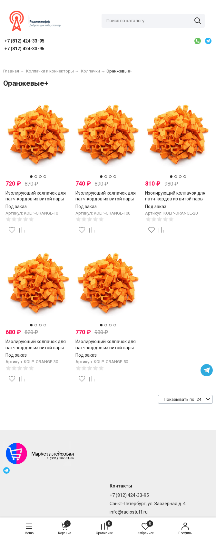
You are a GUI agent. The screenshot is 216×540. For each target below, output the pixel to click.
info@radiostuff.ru (129, 512)
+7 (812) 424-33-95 (129, 495)
